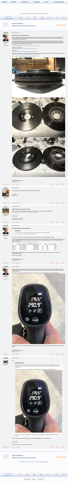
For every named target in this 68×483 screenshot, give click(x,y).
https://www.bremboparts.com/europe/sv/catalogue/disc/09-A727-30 (25, 51)
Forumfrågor (63, 474)
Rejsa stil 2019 (40, 479)
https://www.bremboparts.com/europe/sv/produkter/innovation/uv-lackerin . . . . (26, 54)
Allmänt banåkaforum (19, 23)
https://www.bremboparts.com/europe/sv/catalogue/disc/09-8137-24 (25, 48)
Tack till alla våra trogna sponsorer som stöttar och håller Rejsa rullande (34, 13)
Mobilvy (34, 479)
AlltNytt (21, 17)
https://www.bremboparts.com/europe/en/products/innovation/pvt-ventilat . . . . (26, 45)
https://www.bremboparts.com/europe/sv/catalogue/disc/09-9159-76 (25, 212)
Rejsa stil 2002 (27, 479)
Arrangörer (37, 2)
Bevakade (49, 17)
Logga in (64, 17)
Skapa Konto (8, 16)
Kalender (13, 2)
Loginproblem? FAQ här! (8, 18)
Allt (28, 17)
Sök (57, 17)
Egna (35, 17)
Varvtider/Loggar (59, 2)
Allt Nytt (4, 2)
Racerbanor (24, 2)
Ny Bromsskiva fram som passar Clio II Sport (24, 25)
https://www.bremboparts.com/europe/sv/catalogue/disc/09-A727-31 (25, 56)
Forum (46, 2)
